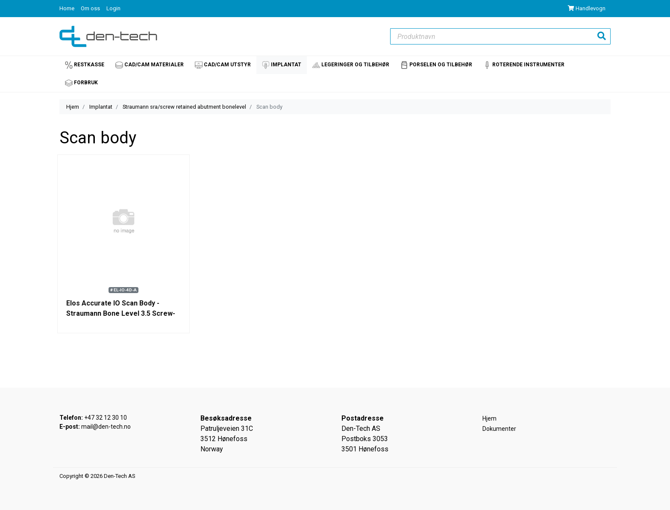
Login (113, 8)
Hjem (72, 107)
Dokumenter (499, 428)
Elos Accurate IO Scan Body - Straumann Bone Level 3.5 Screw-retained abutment (120, 313)
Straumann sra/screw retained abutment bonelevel (184, 107)
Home (67, 8)
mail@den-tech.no (106, 426)
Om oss (91, 8)
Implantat (100, 107)
